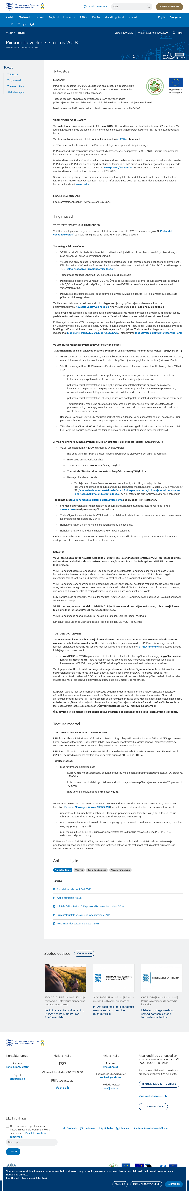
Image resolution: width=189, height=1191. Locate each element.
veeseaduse (67, 509)
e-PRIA (121, 139)
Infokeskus (69, 17)
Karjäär (96, 17)
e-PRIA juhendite (149, 646)
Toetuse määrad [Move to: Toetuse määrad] (16, 86)
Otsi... (148, 6)
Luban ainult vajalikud (146, 1184)
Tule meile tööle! (153, 1106)
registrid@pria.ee (110, 1077)
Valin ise (120, 1184)
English (162, 17)
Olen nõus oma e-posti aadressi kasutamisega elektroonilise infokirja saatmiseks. (30, 1131)
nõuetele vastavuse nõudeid (92, 306)
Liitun (13, 1151)
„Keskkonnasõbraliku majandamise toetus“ (89, 269)
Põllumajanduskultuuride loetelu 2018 (78, 923)
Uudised (39, 17)
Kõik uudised (84, 953)
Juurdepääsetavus (97, 6)
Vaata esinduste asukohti (153, 1096)
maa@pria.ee (111, 1088)
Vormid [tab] (79, 870)
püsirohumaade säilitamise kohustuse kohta (97, 499)
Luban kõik (174, 1184)
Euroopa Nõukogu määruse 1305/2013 (87, 807)
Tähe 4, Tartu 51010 (17, 1066)
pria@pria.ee (17, 1078)
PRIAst (84, 17)
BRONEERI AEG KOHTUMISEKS (159, 1084)
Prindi (180, 33)
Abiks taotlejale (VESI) (69, 897)
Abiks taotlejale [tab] (63, 870)
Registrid (54, 17)
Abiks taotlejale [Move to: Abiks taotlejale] (15, 92)
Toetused (24, 17)
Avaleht (10, 17)
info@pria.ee (110, 1066)
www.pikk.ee (83, 184)
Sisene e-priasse (169, 6)
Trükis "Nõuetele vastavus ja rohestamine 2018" (83, 915)
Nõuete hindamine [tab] (120, 870)
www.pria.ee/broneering (118, 167)
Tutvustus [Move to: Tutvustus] (12, 74)
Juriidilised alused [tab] (97, 870)
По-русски (175, 17)
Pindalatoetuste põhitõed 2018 (74, 889)
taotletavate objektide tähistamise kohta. (159, 333)
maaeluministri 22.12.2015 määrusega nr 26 (92, 333)
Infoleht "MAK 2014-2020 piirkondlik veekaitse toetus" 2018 (90, 906)
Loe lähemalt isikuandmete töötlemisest (26, 1179)
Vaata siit (62, 1087)
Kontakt (133, 17)
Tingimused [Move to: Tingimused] (14, 80)
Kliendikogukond (114, 17)
